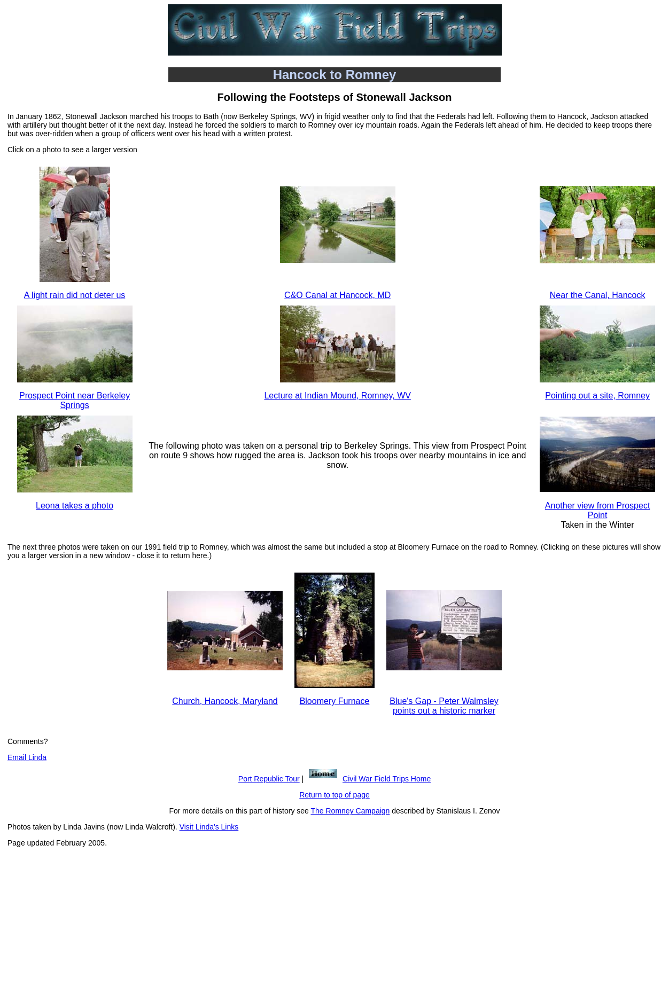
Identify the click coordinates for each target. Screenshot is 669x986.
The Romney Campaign (350, 811)
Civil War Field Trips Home (387, 778)
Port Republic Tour (269, 778)
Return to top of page (334, 795)
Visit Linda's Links (209, 827)
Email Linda (26, 757)
